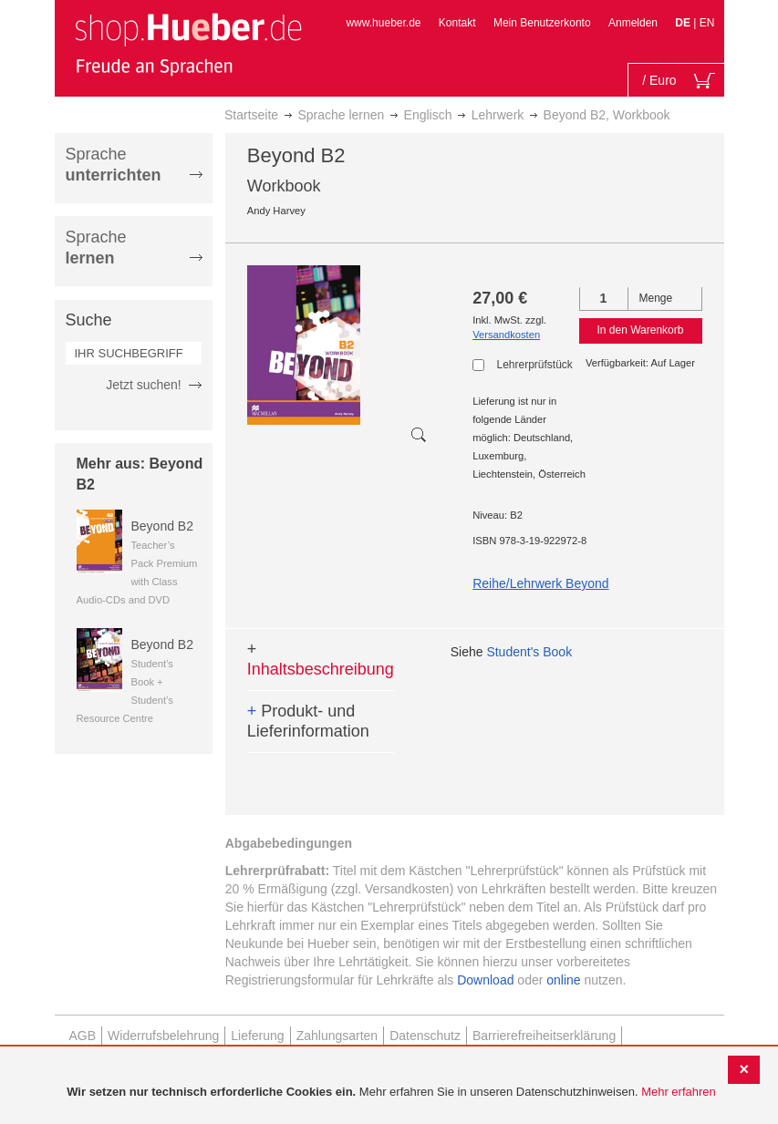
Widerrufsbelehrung (163, 1035)
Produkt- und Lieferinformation (308, 721)
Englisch (428, 115)
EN (707, 22)
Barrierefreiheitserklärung (544, 1035)
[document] (391, 1092)
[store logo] (187, 43)
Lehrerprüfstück (533, 364)
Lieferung (257, 1035)
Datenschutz (425, 1035)
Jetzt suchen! (144, 384)
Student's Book (529, 651)
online (563, 980)
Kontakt (457, 22)
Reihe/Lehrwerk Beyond (540, 583)
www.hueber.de (383, 22)
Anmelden (633, 22)
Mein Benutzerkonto (542, 22)
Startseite (251, 115)
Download (485, 980)
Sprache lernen (340, 115)
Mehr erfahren (678, 1091)
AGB (83, 1035)
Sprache (113, 164)
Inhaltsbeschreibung (320, 659)
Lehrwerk (498, 115)
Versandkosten (506, 334)
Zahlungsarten (337, 1035)
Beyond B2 (162, 526)
